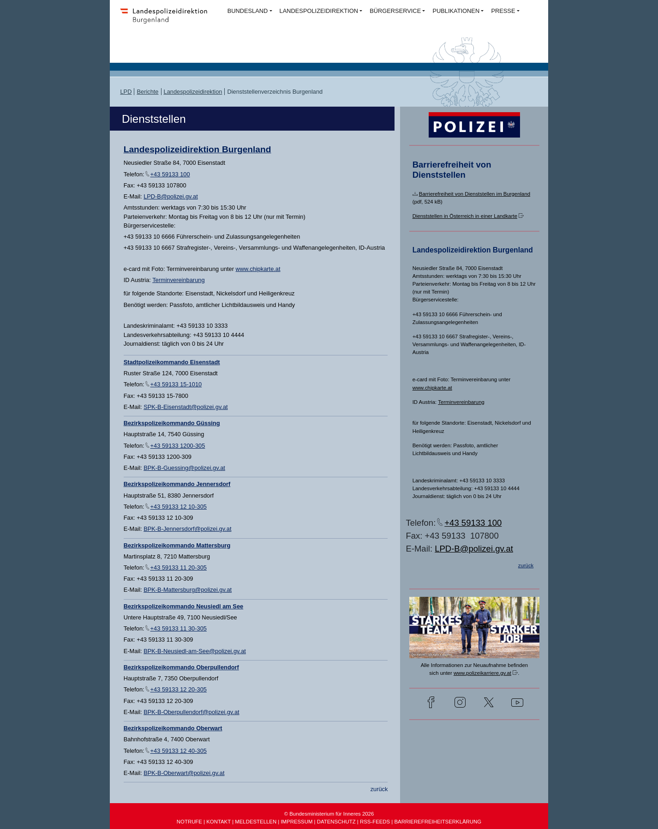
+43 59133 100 (170, 174)
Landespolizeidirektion (193, 91)
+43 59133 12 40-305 (178, 750)
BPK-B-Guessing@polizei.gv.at (184, 467)
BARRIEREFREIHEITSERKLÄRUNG (437, 821)
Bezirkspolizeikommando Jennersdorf (177, 484)
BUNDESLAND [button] (247, 10)
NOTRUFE (189, 821)
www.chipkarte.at (258, 268)
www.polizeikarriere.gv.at (482, 673)
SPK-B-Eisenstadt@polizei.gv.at (185, 406)
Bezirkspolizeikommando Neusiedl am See (184, 606)
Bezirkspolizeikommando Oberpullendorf (181, 667)
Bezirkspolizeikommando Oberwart (173, 728)
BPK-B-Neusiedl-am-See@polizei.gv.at (195, 651)
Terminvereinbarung (178, 279)
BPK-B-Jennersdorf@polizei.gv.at (187, 528)
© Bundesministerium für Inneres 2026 (329, 814)
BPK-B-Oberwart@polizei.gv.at (184, 772)
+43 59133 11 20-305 (178, 567)
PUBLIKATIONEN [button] (455, 10)
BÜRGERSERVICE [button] (395, 10)
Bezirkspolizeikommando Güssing (172, 423)
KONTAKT (218, 821)
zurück (379, 789)
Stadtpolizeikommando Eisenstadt (172, 362)
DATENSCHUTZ (336, 821)
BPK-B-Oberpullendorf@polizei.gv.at (191, 712)
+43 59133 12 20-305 (178, 689)
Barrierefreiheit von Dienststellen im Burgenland (474, 194)
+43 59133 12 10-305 (178, 506)
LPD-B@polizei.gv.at (171, 196)
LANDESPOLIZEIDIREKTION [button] (319, 10)
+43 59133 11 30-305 (178, 628)
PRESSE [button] (503, 10)
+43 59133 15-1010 (176, 384)
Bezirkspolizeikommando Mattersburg (177, 545)
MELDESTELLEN (255, 821)
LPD (126, 91)
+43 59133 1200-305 (177, 445)
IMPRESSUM (296, 821)
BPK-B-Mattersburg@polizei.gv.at (188, 589)
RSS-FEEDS (375, 821)
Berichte (147, 91)
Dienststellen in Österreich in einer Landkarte (465, 216)
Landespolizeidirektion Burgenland (197, 149)
